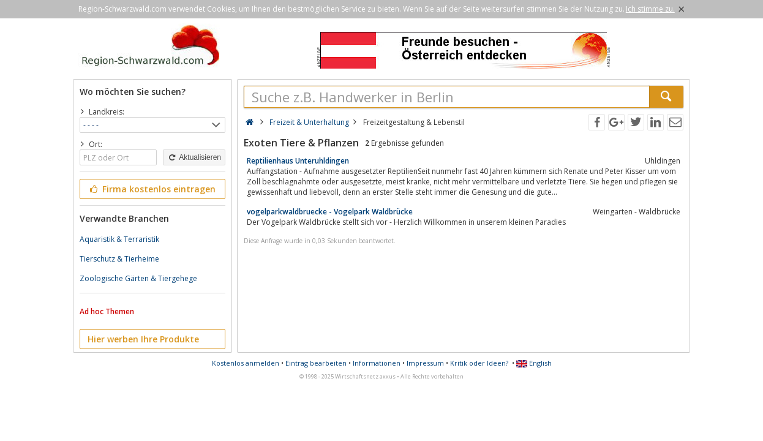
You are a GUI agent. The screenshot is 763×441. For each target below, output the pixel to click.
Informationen (376, 363)
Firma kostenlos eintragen (152, 189)
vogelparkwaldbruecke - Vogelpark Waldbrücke (330, 211)
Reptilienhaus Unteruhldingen (298, 161)
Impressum (425, 363)
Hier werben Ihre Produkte (143, 339)
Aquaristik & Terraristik (119, 239)
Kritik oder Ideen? (479, 363)
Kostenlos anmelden (245, 363)
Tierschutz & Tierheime (119, 259)
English (534, 363)
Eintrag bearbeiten (316, 363)
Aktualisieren (194, 157)
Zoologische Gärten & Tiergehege (138, 278)
